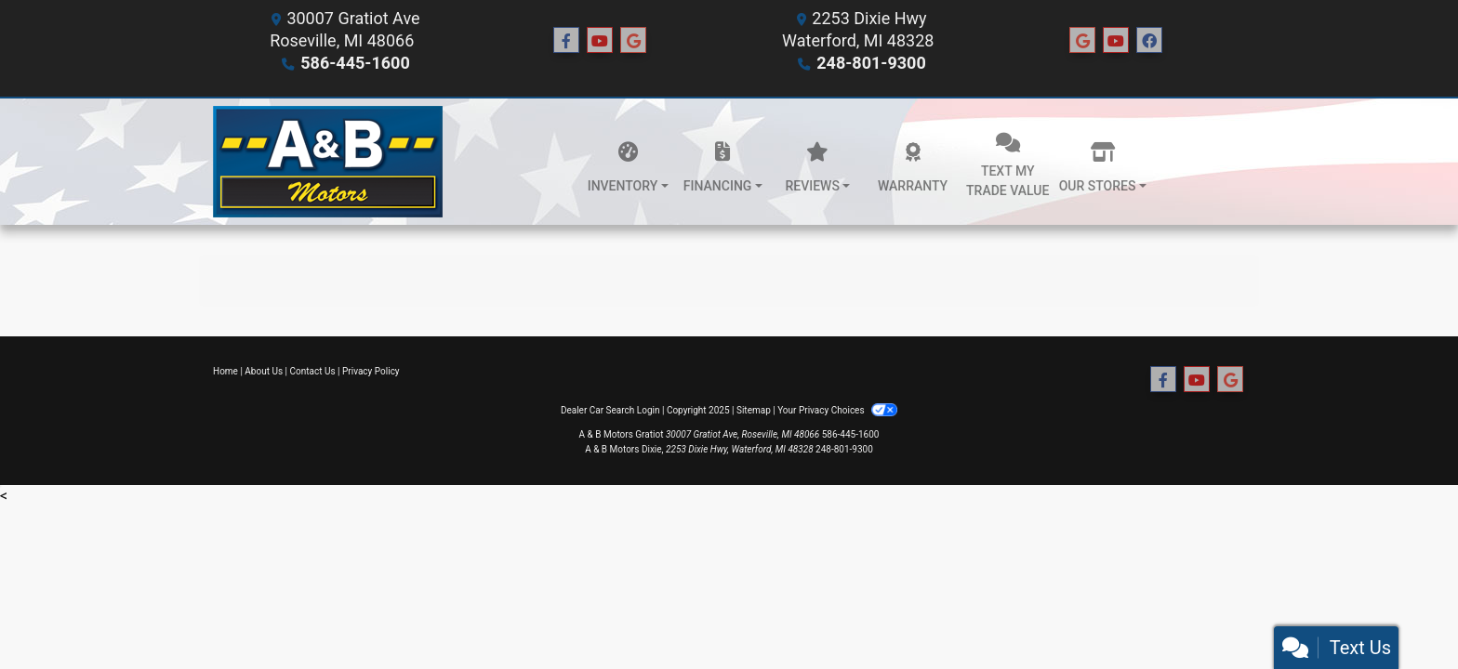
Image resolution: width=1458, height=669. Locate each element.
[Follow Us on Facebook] (566, 41)
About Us (264, 371)
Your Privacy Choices (837, 410)
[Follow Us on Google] (633, 41)
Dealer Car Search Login (610, 410)
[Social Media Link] (1082, 41)
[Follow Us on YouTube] (600, 41)
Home (225, 371)
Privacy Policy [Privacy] (371, 371)
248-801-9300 (870, 62)
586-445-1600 (354, 62)
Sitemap (753, 410)
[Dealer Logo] (328, 161)
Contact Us (313, 371)
